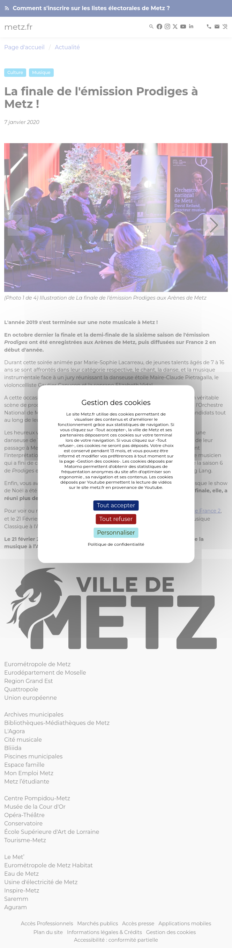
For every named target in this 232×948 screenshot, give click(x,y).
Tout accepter (116, 505)
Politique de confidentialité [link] (116, 544)
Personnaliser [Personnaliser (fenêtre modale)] (116, 532)
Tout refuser (116, 519)
